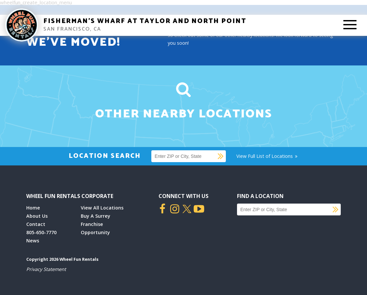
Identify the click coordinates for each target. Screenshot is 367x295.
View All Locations (102, 208)
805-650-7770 (41, 232)
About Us (37, 216)
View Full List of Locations (267, 156)
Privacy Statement (46, 269)
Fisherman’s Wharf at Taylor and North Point (144, 21)
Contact (35, 224)
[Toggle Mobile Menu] (349, 25)
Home (33, 208)
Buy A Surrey (95, 216)
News (32, 240)
